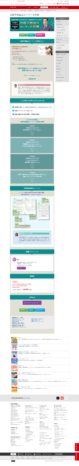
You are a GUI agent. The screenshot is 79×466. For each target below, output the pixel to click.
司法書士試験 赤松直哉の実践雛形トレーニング (60, 415)
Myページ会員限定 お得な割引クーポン (26, 373)
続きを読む (32, 132)
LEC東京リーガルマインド (14, 10)
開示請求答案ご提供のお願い (44, 426)
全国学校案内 (41, 3)
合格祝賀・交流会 (42, 418)
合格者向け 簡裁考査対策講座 (44, 427)
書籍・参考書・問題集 (54, 7)
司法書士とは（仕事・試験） (61, 54)
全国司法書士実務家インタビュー (16, 424)
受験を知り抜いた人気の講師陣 (44, 409)
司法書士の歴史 (13, 409)
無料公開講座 (59, 47)
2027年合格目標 (56, 426)
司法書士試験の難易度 (14, 410)
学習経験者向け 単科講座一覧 (39, 10)
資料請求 (54, 3)
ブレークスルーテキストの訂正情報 (45, 442)
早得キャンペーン (21, 338)
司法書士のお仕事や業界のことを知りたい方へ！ (28, 352)
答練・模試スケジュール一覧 (38, 321)
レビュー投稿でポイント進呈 (24, 387)
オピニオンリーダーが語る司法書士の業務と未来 (17, 423)
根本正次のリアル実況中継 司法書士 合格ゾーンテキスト (60, 411)
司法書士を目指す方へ (60, 57)
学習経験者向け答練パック (19, 320)
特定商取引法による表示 (36, 458)
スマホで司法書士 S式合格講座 (59, 438)
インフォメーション (59, 80)
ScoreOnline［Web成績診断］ (44, 435)
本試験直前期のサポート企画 (15, 438)
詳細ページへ (21, 268)
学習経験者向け (44, 7)
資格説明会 (29, 454)
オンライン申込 (48, 3)
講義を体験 (40, 310)
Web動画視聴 (57, 447)
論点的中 (40, 413)
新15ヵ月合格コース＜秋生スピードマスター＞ (61, 437)
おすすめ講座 (58, 21)
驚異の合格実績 (41, 407)
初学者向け (36, 7)
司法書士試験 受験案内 (14, 414)
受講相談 (30, 35)
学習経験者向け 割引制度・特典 (19, 327)
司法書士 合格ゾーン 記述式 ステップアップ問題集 (60, 418)
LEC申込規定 (28, 458)
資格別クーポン (21, 366)
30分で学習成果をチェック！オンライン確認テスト (31, 423)
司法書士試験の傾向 (14, 411)
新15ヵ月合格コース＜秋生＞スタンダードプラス (59, 434)
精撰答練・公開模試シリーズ (44, 414)
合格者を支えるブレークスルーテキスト (60, 407)
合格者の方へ (58, 71)
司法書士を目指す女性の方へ (29, 410)
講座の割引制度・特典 (57, 439)
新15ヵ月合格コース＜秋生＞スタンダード (59, 432)
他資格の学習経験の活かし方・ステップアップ (17, 420)
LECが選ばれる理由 (59, 60)
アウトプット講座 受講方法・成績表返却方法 (45, 439)
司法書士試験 (13, 7)
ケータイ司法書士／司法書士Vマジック (60, 409)
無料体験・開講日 (57, 445)
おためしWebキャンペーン (23, 359)
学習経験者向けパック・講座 (19, 318)
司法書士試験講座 (23, 10)
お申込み (39, 35)
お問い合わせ (17, 4)
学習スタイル (41, 410)
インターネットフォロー (43, 411)
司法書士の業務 (13, 407)
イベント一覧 (58, 74)
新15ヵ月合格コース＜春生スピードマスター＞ (61, 430)
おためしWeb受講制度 (60, 45)
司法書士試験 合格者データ (15, 413)
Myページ (66, 1)
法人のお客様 (61, 1)
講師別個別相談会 (13, 441)
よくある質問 (41, 434)
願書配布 (12, 440)
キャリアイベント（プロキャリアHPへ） (45, 429)
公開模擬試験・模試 (36, 320)
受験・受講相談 (23, 4)
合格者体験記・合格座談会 (43, 417)
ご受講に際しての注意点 (20, 458)
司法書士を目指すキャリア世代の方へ (31, 413)
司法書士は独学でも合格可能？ (15, 418)
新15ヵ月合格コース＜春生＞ (59, 428)
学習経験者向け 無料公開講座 (19, 324)
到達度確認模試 (16, 321)
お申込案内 (12, 458)
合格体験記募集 (41, 425)
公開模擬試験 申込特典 (14, 433)
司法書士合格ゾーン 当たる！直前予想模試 (60, 420)
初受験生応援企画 (13, 444)
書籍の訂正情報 (41, 440)
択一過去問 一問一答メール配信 (44, 443)
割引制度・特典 (58, 39)
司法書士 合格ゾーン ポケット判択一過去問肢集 (60, 413)
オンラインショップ (31, 303)
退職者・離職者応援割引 (23, 380)
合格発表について (65, 7)
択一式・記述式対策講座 (61, 30)
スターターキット (57, 446)
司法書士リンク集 (42, 444)
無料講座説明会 (56, 441)
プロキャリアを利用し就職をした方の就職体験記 (28, 345)
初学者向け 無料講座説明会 (29, 418)
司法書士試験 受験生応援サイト (16, 437)
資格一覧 (12, 4)
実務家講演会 (27, 421)
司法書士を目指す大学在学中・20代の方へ (31, 408)
